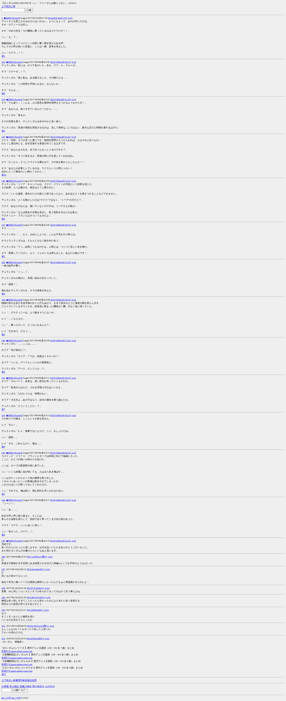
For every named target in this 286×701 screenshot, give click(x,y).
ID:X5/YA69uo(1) (35, 588)
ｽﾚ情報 (5, 686)
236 (3, 180)
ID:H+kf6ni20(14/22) (60, 225)
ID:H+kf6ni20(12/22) (60, 136)
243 (3, 452)
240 (3, 340)
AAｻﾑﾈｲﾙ (50, 686)
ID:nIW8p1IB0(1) (35, 638)
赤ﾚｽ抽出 (14, 686)
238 (3, 262)
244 (3, 500)
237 (3, 225)
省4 (3, 218)
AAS (70, 18)
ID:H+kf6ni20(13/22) (60, 180)
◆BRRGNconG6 (12, 18)
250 (3, 610)
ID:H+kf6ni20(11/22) (60, 99)
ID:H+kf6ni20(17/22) (60, 340)
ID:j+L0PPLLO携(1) (37, 556)
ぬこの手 (6, 697)
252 (3, 638)
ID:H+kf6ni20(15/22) (60, 262)
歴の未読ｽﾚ (38, 686)
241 (3, 378)
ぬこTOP (16, 697)
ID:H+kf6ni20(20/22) (60, 452)
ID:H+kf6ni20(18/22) (60, 378)
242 (3, 415)
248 (3, 588)
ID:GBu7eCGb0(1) (36, 597)
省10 (3, 174)
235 (3, 136)
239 (3, 299)
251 (3, 625)
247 (3, 569)
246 (3, 556)
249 (3, 597)
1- (12, 6)
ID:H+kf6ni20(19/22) (60, 415)
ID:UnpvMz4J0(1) (36, 569)
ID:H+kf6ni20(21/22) (60, 500)
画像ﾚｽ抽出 (26, 686)
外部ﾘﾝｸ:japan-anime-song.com (16, 651)
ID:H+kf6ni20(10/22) (60, 62)
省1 (3, 56)
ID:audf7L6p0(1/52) (57, 18)
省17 (3, 674)
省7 (3, 409)
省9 (3, 93)
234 (3, 99)
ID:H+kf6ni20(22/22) (60, 540)
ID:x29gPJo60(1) (35, 610)
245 (3, 540)
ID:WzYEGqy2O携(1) (38, 625)
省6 (3, 130)
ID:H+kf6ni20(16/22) (60, 299)
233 (3, 62)
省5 (3, 334)
